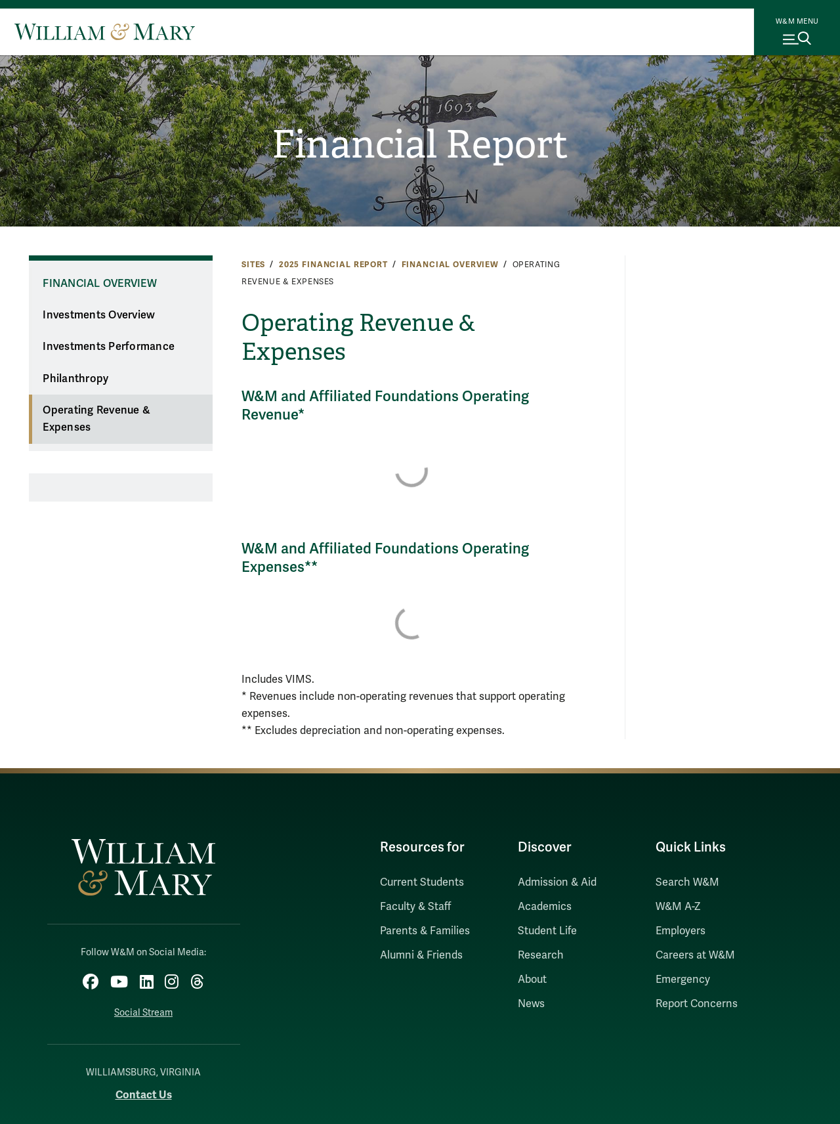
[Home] (104, 31)
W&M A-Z (678, 906)
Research (541, 955)
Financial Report (420, 145)
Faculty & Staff (415, 906)
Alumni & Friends (421, 955)
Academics (545, 906)
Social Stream (143, 1012)
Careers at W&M (695, 955)
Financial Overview (450, 264)
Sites (253, 264)
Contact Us (144, 1094)
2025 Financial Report (333, 264)
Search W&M (687, 882)
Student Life (547, 931)
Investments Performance (109, 346)
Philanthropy (75, 378)
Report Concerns (697, 1003)
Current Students (422, 882)
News (531, 1003)
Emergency (683, 979)
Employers (680, 931)
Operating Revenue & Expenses (96, 419)
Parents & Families (425, 931)
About (532, 979)
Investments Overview (99, 315)
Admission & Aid (557, 882)
